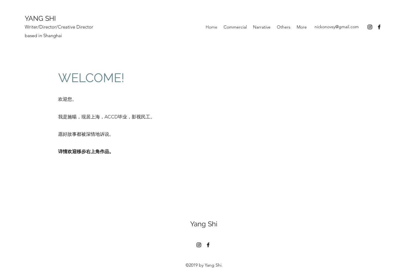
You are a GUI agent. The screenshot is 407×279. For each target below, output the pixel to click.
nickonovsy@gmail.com (337, 26)
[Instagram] (370, 27)
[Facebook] (379, 27)
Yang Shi (203, 224)
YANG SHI (40, 18)
